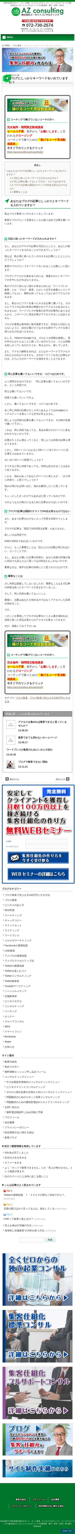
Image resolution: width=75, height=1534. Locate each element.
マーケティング (13, 915)
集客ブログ (11, 1137)
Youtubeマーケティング (18, 986)
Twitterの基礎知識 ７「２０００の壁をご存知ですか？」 (35, 1197)
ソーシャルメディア (16, 991)
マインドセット (13, 925)
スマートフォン (13, 1031)
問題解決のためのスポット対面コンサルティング (33, 1097)
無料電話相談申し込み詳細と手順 (24, 1112)
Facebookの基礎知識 (16, 945)
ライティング (12, 930)
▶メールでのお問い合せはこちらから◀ (37, 31)
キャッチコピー (13, 920)
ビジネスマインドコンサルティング (25, 1087)
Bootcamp (10, 1036)
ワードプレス (12, 935)
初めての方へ (12, 1066)
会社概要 (9, 1122)
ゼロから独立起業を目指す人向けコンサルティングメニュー (39, 1092)
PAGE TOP (67, 1531)
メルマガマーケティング (18, 940)
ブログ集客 (16, 45)
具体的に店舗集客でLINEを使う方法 (30, 1230)
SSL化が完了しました (17, 1152)
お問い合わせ (12, 1107)
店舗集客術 (11, 996)
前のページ (14, 779)
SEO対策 (10, 910)
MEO (7, 1026)
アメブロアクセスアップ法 (19, 960)
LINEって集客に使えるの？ (24, 1218)
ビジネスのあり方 (14, 905)
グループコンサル (14, 1021)
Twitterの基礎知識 (14, 965)
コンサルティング (14, 1006)
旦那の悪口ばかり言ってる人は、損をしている (35, 1208)
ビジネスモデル (13, 1001)
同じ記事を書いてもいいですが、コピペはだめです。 (39, 181)
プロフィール (12, 1117)
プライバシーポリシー (17, 1127)
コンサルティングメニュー (19, 1076)
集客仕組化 (11, 1061)
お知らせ (9, 1046)
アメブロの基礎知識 (16, 955)
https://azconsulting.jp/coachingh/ (25, 152)
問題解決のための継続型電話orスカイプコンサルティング (37, 1102)
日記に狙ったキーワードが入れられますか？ (34, 178)
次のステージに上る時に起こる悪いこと (26, 1176)
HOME (7, 45)
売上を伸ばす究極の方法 (24, 1225)
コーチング (11, 1011)
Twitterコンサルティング (18, 975)
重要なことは (18, 192)
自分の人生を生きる (16, 1157)
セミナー (9, 1016)
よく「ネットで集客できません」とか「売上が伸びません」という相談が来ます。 (39, 1169)
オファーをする (13, 1162)
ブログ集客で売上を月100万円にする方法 (27, 895)
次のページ (60, 779)
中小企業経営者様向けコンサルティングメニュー (33, 1082)
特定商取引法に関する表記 (19, 1132)
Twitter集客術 (12, 981)
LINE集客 (10, 950)
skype (8, 1041)
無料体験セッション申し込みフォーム (25, 1071)
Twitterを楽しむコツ (16, 970)
